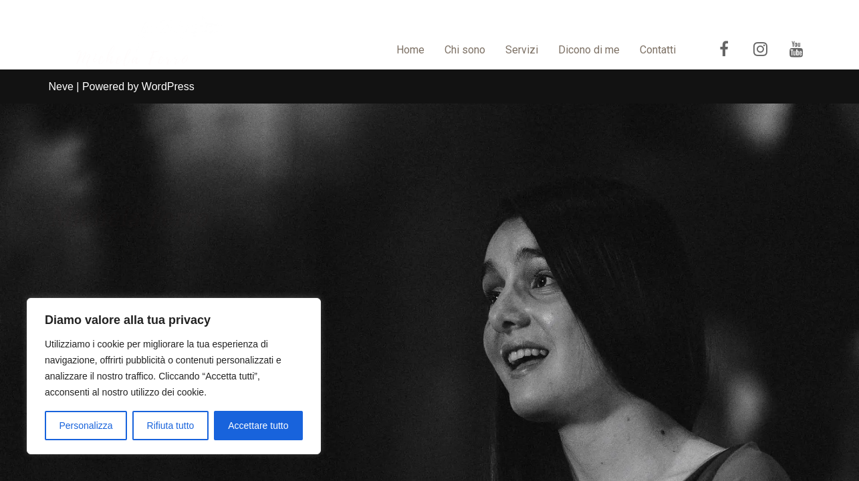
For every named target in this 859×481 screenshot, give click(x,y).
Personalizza (85, 425)
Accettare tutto (258, 425)
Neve (61, 464)
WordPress (168, 464)
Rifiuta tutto (171, 425)
